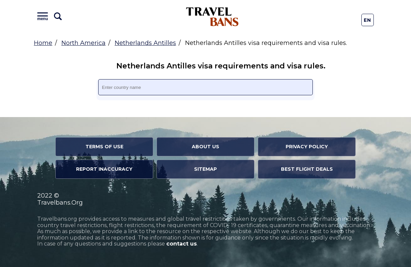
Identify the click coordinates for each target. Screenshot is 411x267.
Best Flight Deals (307, 169)
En (367, 20)
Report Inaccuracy (104, 169)
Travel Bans (212, 16)
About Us (205, 147)
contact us (181, 244)
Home (43, 43)
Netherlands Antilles (145, 43)
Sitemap (205, 169)
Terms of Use (104, 147)
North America (83, 43)
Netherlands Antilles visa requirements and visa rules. (209, 65)
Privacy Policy (307, 147)
